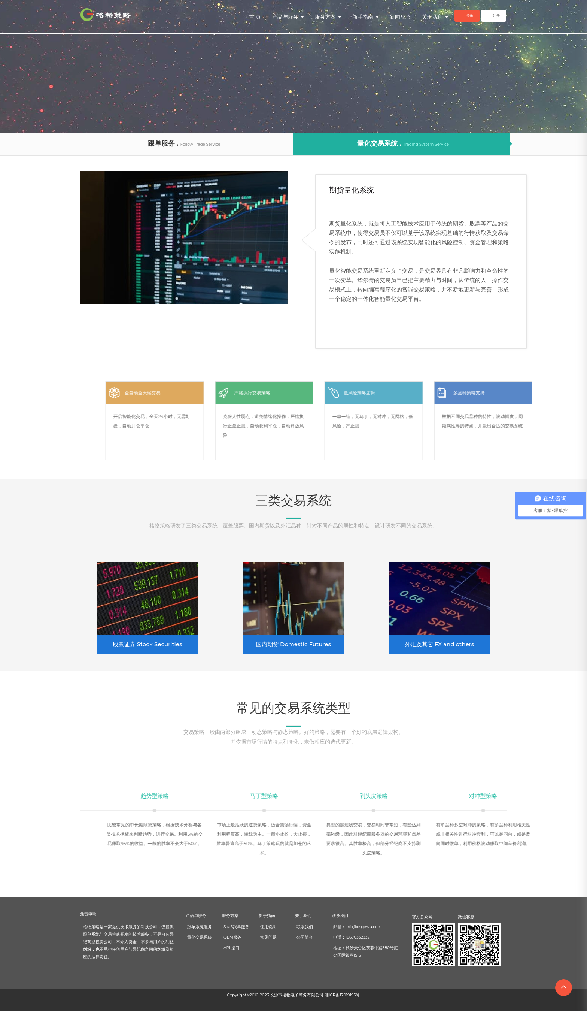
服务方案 (328, 17)
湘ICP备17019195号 (342, 995)
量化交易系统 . (403, 143)
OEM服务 (232, 937)
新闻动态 (400, 17)
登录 (469, 15)
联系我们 (304, 926)
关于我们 (435, 17)
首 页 (255, 17)
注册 (496, 15)
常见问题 (268, 937)
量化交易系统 (199, 937)
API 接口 (231, 947)
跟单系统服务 (199, 926)
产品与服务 (288, 17)
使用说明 (268, 926)
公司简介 (304, 937)
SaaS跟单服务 (236, 926)
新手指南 (365, 17)
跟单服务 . (184, 143)
